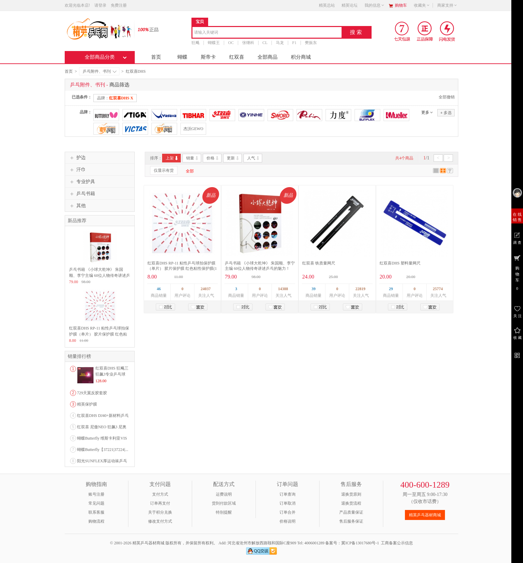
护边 (77, 157)
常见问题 (96, 503)
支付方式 (160, 494)
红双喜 (236, 57)
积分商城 (301, 57)
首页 (156, 57)
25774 (438, 289)
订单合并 (288, 512)
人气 (253, 158)
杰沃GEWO (193, 128)
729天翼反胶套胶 (92, 393)
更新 (233, 158)
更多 (425, 112)
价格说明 (288, 521)
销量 (192, 158)
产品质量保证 (351, 512)
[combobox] (267, 33)
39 (314, 289)
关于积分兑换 (160, 512)
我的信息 (375, 5)
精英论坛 (350, 5)
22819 (361, 289)
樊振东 (311, 42)
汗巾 (77, 169)
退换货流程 (351, 503)
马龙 (280, 42)
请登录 (100, 5)
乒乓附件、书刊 (99, 71)
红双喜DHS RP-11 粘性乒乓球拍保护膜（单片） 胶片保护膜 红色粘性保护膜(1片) (182, 268)
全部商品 (267, 57)
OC (231, 42)
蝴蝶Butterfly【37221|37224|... (102, 449)
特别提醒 (224, 512)
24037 (206, 289)
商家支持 (447, 5)
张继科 (248, 42)
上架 (172, 158)
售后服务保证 (351, 521)
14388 (283, 289)
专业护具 (81, 181)
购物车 (401, 5)
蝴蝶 (182, 57)
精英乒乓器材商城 (425, 515)
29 (391, 289)
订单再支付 (160, 503)
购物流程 (96, 521)
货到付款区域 (224, 503)
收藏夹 (422, 5)
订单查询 (288, 494)
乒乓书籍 (81, 193)
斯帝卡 (208, 57)
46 (159, 289)
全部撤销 (447, 97)
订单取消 (288, 503)
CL (265, 42)
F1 (294, 42)
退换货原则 (351, 494)
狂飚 (195, 42)
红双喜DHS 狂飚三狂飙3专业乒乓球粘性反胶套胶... (111, 374)
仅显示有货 (164, 170)
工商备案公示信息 (397, 543)
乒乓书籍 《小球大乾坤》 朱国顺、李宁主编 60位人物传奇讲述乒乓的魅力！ (99, 275)
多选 (446, 112)
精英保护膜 (87, 404)
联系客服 (96, 512)
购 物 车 (517, 272)
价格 (212, 158)
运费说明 (224, 494)
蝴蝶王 (214, 42)
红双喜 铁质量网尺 (318, 263)
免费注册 (119, 5)
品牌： (115, 98)
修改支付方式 (160, 521)
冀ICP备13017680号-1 (360, 543)
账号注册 (96, 494)
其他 (77, 205)
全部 (190, 171)
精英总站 (327, 5)
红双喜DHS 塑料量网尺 (400, 263)
